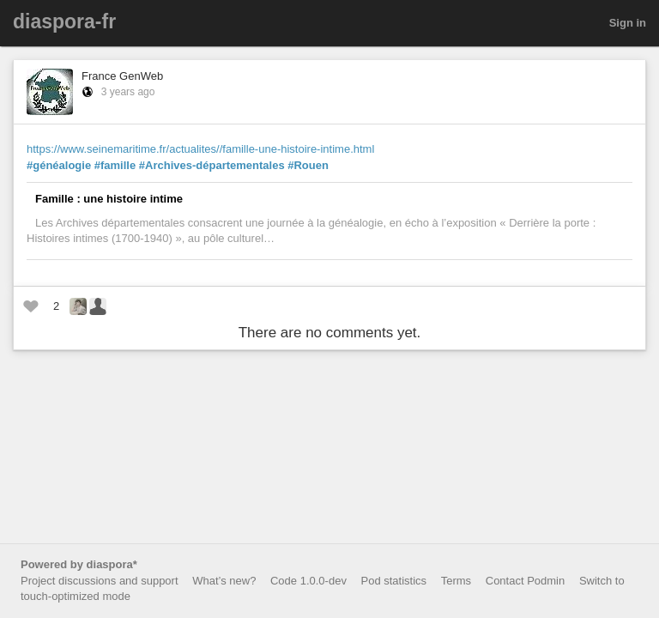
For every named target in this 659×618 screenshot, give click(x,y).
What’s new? (224, 580)
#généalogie (59, 165)
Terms (456, 580)
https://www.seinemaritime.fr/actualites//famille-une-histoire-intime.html (200, 148)
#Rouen (308, 165)
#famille (115, 165)
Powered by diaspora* (79, 564)
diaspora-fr (64, 21)
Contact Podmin (525, 580)
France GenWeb (122, 76)
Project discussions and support (99, 580)
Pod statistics (394, 580)
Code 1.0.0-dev (308, 580)
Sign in (627, 22)
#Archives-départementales (212, 165)
